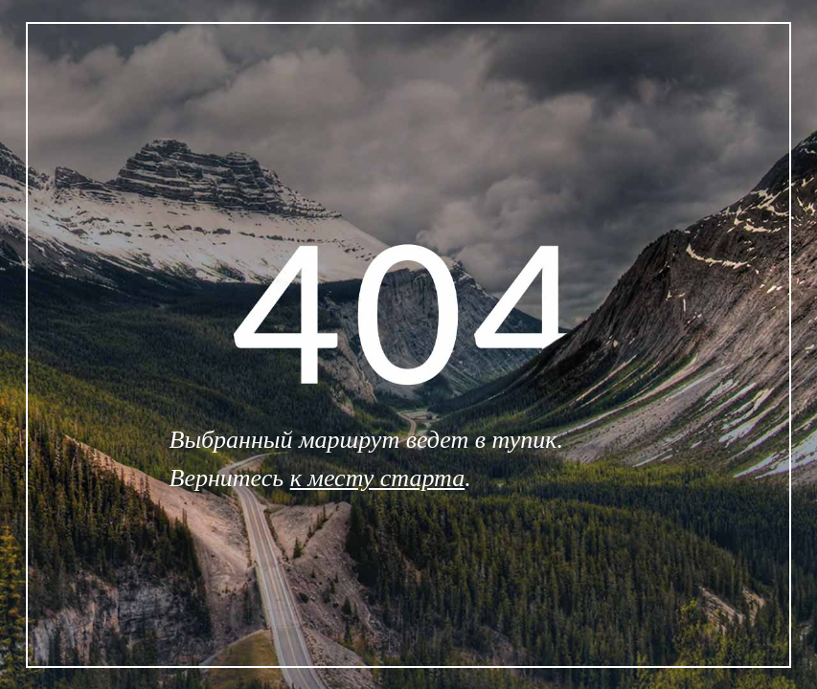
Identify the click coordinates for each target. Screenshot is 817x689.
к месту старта (377, 478)
